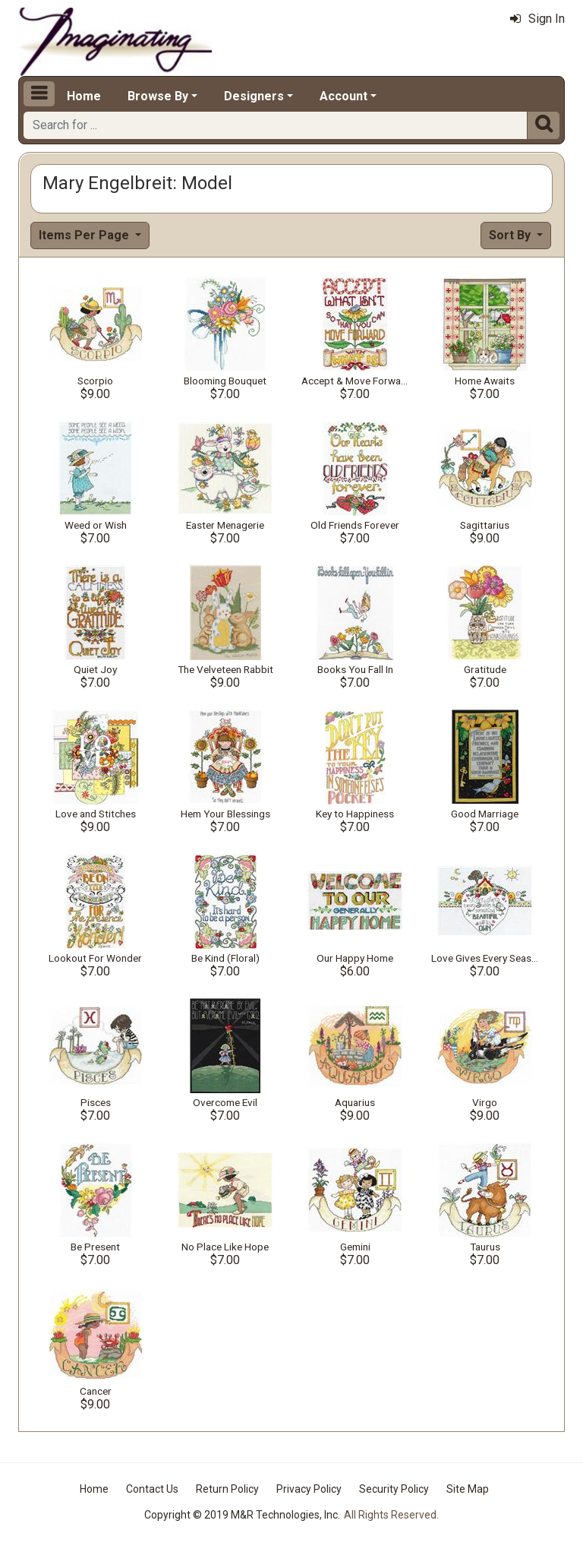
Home (84, 96)
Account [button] (343, 96)
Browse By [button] (158, 96)
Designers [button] (254, 96)
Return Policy (227, 1489)
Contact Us (152, 1489)
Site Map (467, 1489)
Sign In (537, 18)
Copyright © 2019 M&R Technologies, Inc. (242, 1515)
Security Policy (394, 1489)
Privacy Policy (309, 1489)
